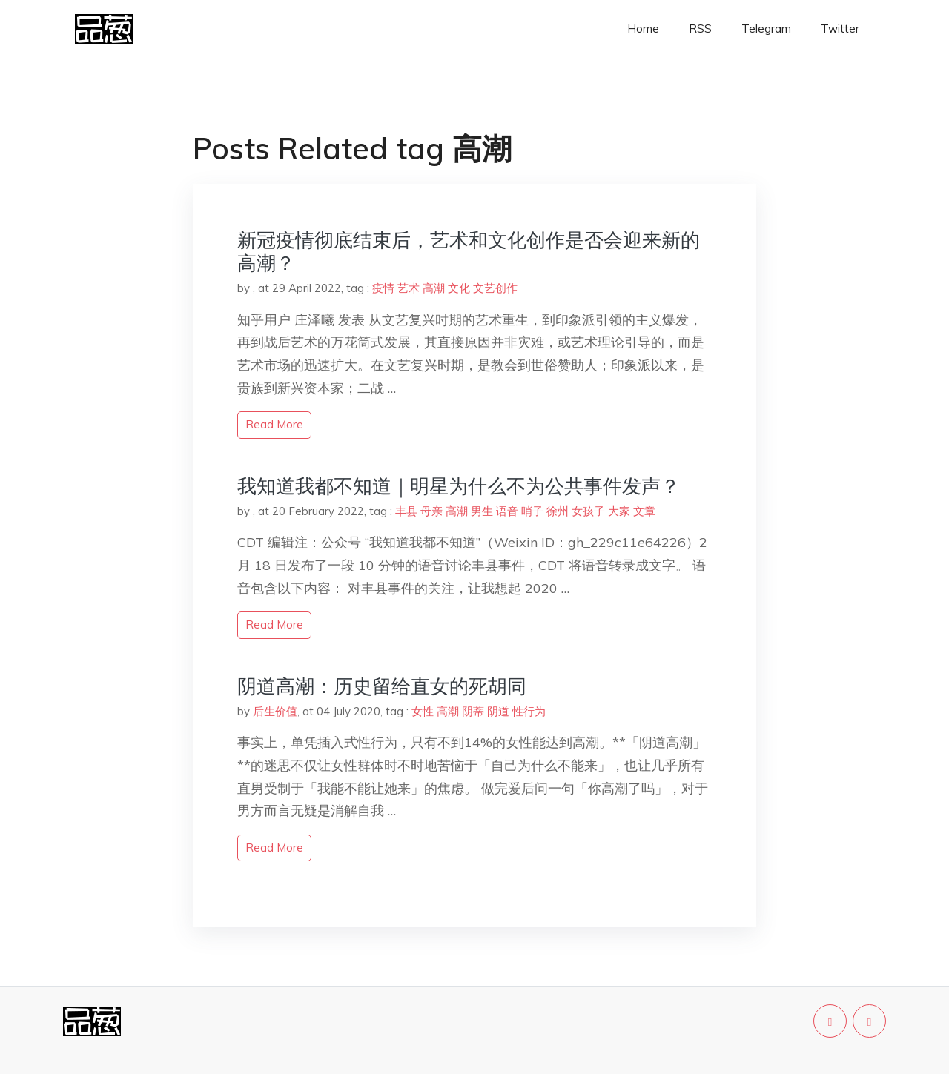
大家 (619, 511)
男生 (482, 511)
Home (643, 28)
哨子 (532, 511)
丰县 (406, 511)
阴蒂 (473, 711)
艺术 (408, 288)
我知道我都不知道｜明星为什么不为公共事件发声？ (458, 486)
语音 (507, 511)
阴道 (498, 711)
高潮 (434, 288)
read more (274, 424)
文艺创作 (495, 288)
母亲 (431, 511)
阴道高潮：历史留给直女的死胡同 (381, 686)
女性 (422, 711)
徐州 (557, 511)
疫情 (383, 288)
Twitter (840, 28)
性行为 (529, 711)
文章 (644, 511)
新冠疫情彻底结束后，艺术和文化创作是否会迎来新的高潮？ (468, 251)
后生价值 (275, 711)
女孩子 (588, 511)
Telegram (766, 28)
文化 (459, 288)
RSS (700, 28)
